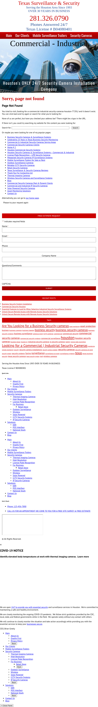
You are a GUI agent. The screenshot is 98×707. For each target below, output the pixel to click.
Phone (5, 245)
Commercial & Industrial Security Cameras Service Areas (31, 142)
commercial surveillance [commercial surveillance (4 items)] (50, 338)
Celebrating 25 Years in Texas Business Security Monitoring (32, 139)
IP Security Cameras (21, 419)
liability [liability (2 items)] (67, 342)
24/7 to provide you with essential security (29, 607)
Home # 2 (11, 147)
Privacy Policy (19, 386)
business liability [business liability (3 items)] (28, 330)
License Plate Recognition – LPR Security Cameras (28, 155)
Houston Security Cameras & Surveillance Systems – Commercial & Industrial (40, 152)
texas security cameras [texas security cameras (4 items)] (17, 356)
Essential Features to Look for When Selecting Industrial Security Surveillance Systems (36, 309)
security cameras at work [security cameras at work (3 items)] (84, 350)
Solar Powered (19, 414)
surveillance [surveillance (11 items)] (38, 353)
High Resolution (20, 399)
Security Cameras (81, 35)
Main (9, 35)
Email (5, 236)
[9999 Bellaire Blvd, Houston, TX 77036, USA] (22, 524)
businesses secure (34, 624)
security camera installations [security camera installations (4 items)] (30, 349)
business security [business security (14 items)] (45, 330)
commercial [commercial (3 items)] (58, 334)
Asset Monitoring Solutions (19, 191)
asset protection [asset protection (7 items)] (88, 326)
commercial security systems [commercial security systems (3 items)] (30, 338)
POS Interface (19, 427)
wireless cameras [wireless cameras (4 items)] (50, 356)
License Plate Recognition (24, 401)
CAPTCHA (6, 283)
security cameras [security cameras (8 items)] (66, 349)
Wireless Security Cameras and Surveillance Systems (29, 178)
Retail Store (23, 407)
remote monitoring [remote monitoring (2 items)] (7, 350)
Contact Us (12, 193)
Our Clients (22, 35)
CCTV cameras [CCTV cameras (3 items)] (48, 334)
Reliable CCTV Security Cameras (21, 165)
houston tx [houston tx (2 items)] (24, 342)
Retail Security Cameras (17, 168)
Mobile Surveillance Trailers (50, 35)
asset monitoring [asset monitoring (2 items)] (74, 326)
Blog (9, 180)
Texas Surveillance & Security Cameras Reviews (27, 170)
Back (14, 644)
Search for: (6, 127)
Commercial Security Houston (14, 306)
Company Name (49, 255)
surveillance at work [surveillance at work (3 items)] (52, 353)
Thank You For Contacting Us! (20, 173)
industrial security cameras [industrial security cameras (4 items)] (38, 341)
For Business (18, 404)
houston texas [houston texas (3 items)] (15, 342)
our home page (32, 198)
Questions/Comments (12, 265)
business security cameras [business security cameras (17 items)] (71, 330)
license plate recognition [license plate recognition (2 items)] (78, 342)
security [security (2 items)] (16, 350)
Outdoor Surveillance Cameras (20, 162)
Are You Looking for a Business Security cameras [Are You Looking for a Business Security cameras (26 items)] (35, 326)
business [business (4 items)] (5, 330)
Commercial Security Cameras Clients (23, 145)
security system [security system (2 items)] (6, 354)
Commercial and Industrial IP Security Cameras (27, 185)
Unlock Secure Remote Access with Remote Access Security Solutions (29, 311)
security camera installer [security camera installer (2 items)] (50, 350)
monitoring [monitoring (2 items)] (91, 346)
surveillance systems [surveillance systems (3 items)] (67, 353)
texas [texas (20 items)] (78, 353)
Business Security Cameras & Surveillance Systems (29, 137)
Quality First (18, 384)
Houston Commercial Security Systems (23, 150)
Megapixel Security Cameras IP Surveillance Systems (30, 157)
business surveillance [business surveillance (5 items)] (23, 333)
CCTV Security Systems (22, 417)
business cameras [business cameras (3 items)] (15, 330)
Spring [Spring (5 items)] (28, 353)
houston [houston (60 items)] (68, 337)
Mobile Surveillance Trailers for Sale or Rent (26, 160)
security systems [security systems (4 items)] (18, 353)
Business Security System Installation (17, 304)
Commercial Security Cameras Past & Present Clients (30, 183)
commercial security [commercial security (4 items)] (71, 333)
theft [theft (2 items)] (41, 356)
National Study (19, 430)
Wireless (16, 412)
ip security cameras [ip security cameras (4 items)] (57, 341)
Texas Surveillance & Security (49, 3)
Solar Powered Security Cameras (21, 188)
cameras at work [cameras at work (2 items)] (38, 334)
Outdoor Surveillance (22, 409)
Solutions (11, 422)
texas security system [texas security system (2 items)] (32, 356)
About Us (17, 381)
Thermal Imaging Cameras (18, 175)
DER (14, 424)
